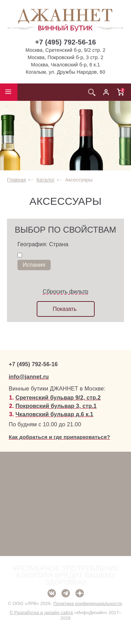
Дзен (79, 593)
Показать (65, 309)
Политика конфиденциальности (87, 603)
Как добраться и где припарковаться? (59, 437)
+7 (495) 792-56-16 (65, 42)
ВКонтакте (52, 593)
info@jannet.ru (29, 377)
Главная (16, 180)
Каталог (45, 180)
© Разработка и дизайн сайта (41, 612)
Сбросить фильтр (65, 292)
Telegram (65, 593)
